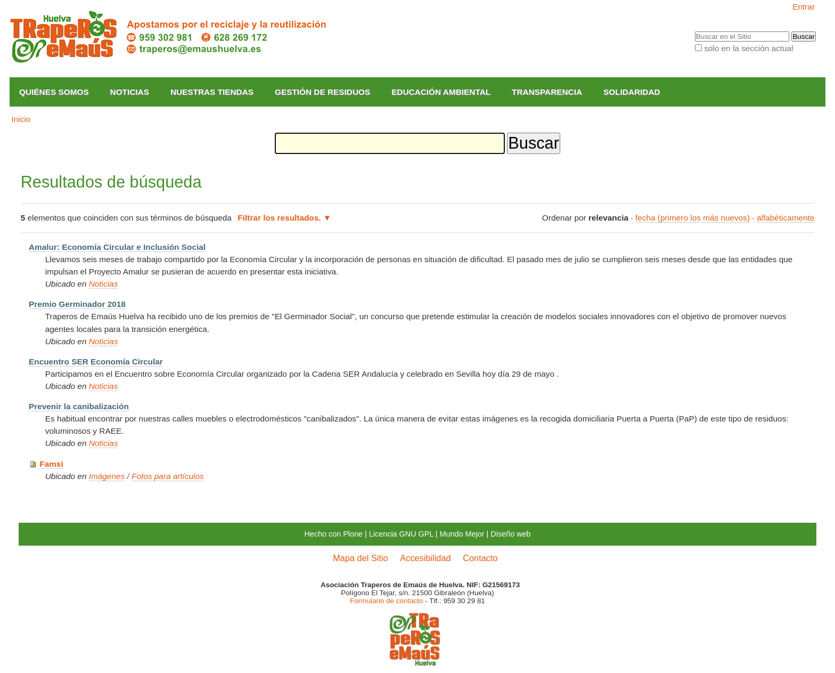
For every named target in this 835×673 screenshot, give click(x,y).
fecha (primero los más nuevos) (692, 217)
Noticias (129, 91)
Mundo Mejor (462, 534)
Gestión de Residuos (322, 91)
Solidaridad (631, 91)
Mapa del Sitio (360, 558)
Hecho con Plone (333, 534)
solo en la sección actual (748, 48)
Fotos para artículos (168, 476)
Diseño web (510, 534)
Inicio (20, 119)
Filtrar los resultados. (279, 217)
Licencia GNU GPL (401, 534)
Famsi (51, 463)
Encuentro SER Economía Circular (96, 361)
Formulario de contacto (386, 601)
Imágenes (107, 476)
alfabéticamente (785, 217)
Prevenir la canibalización (79, 406)
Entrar (803, 6)
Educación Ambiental (440, 91)
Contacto (480, 558)
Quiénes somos (54, 91)
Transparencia (547, 91)
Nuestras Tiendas (211, 91)
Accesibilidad (425, 558)
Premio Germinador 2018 (77, 304)
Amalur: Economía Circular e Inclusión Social (117, 247)
